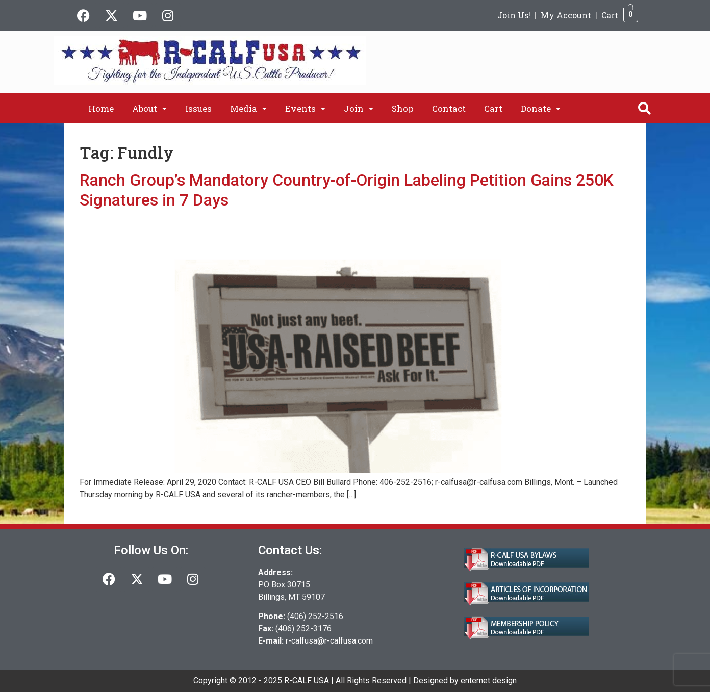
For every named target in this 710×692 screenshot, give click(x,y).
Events (305, 108)
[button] (149, 108)
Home (101, 108)
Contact (449, 108)
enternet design (489, 680)
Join (358, 108)
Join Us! (513, 15)
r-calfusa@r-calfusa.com (329, 641)
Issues (198, 108)
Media (248, 108)
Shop (403, 108)
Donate (541, 108)
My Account (566, 15)
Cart (609, 15)
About (149, 108)
